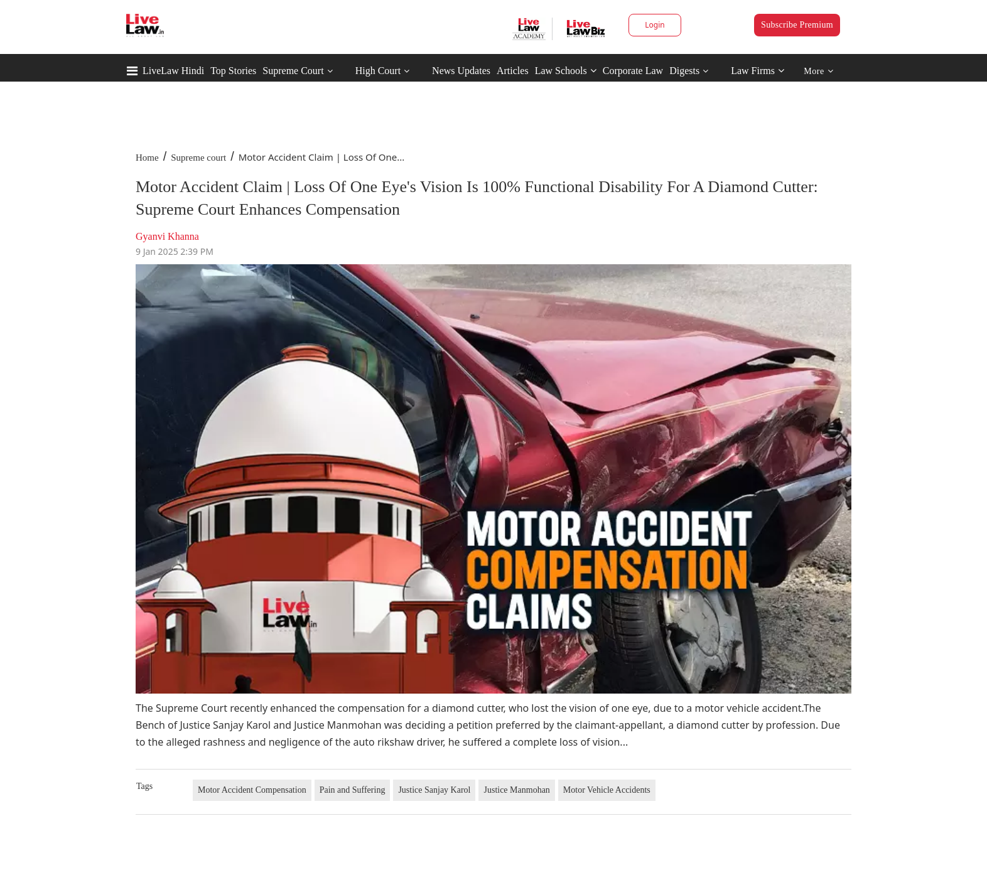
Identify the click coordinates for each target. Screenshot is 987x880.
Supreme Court (292, 70)
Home (147, 158)
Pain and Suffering (353, 790)
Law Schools (565, 70)
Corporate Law (633, 70)
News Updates (461, 70)
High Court (378, 70)
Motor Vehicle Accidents (606, 790)
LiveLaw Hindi (173, 70)
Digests (684, 70)
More (818, 71)
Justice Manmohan (516, 790)
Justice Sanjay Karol (434, 790)
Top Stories (233, 70)
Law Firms (757, 70)
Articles (513, 70)
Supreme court (198, 158)
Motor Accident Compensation (252, 790)
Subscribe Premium (797, 25)
